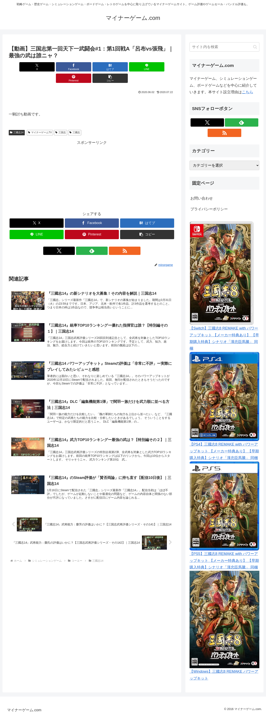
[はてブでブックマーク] (78, 67)
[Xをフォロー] (82, 239)
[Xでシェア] (22, 67)
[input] (224, 47)
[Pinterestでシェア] (134, 67)
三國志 (74, 121)
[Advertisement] (92, 164)
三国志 (60, 121)
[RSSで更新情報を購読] (101, 239)
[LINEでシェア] (105, 67)
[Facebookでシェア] (50, 67)
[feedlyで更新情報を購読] (92, 239)
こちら (247, 92)
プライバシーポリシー (209, 209)
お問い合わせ (201, 198)
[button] (161, 67)
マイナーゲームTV (40, 121)
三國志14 (16, 121)
